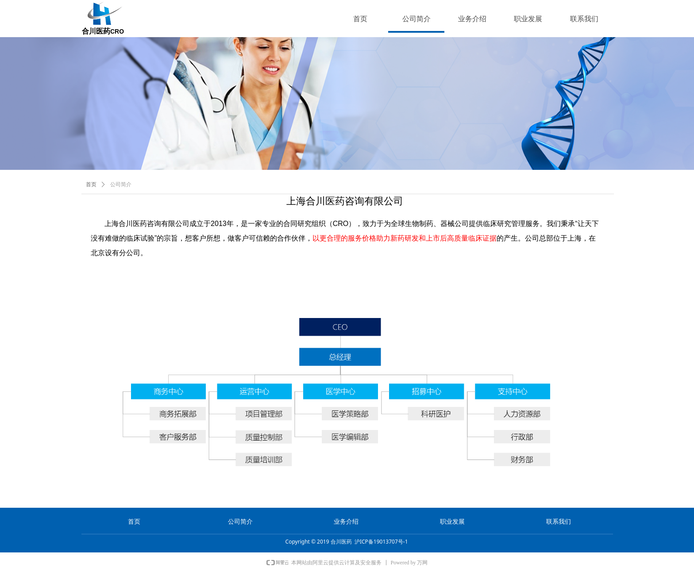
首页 (91, 184)
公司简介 (120, 184)
